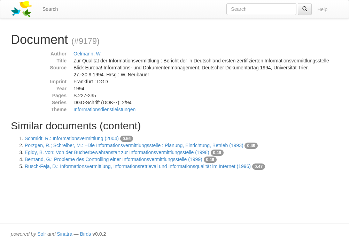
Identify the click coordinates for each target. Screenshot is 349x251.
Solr (41, 234)
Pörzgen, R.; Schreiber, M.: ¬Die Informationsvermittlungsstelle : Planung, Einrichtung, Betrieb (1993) (134, 145)
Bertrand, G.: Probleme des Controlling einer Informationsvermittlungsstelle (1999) (113, 159)
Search (50, 9)
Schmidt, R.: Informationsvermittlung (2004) (72, 138)
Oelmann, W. (87, 53)
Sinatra (64, 234)
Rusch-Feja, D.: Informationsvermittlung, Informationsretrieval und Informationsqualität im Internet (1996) (138, 166)
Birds (85, 234)
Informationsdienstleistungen (104, 109)
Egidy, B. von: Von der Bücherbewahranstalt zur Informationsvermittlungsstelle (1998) (117, 152)
